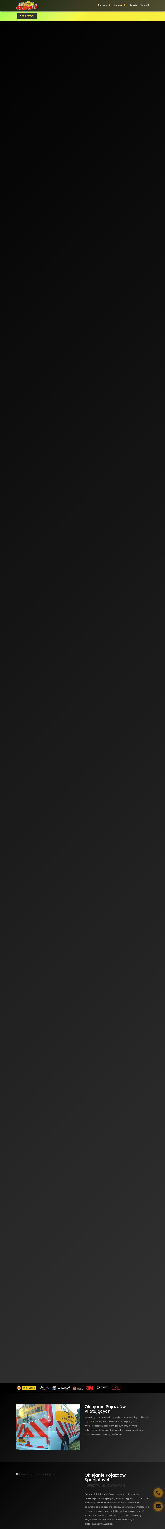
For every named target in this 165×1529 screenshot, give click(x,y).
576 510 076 (27, 15)
